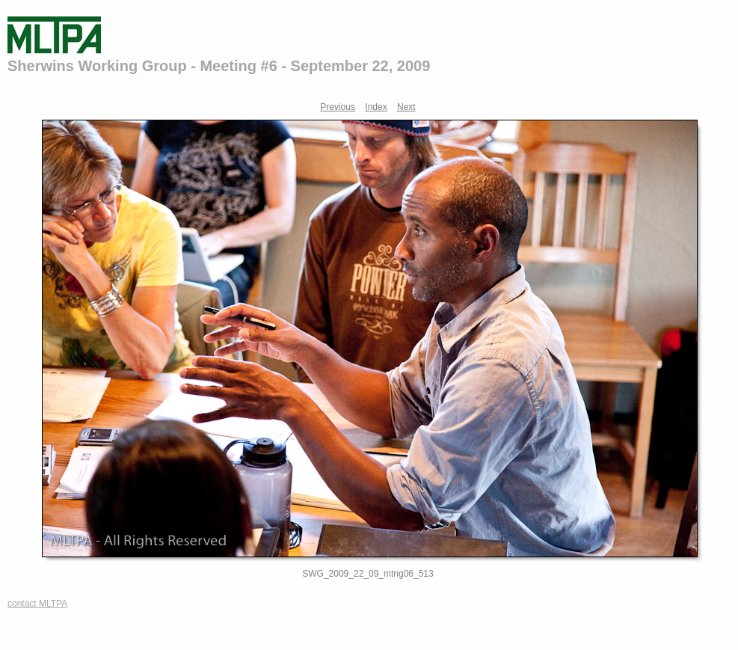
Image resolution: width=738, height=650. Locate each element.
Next (406, 107)
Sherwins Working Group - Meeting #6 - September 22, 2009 (218, 66)
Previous (337, 107)
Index (376, 107)
